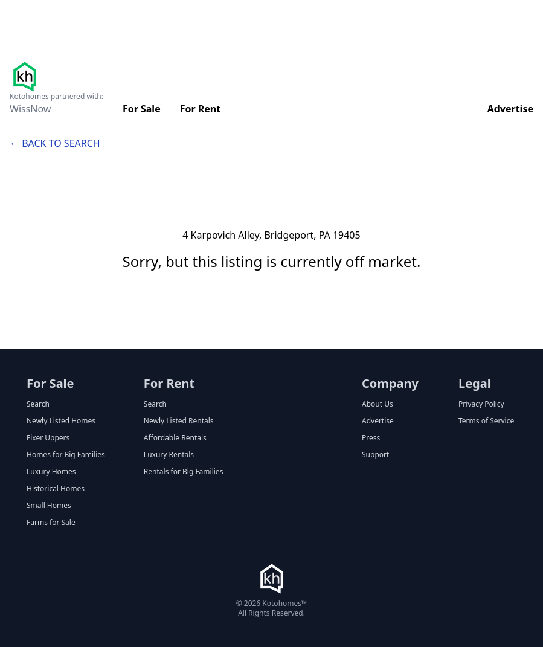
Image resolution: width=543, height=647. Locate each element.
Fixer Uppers (48, 438)
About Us (377, 404)
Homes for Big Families (66, 455)
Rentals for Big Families (183, 472)
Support (375, 455)
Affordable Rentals (175, 438)
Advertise (510, 108)
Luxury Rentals (169, 455)
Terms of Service (486, 421)
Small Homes (49, 505)
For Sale (142, 108)
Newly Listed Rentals (179, 421)
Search (38, 404)
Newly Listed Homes (61, 421)
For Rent (200, 108)
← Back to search (55, 143)
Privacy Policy (481, 404)
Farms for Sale (51, 522)
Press (371, 438)
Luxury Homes (51, 472)
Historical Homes (56, 489)
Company (390, 383)
